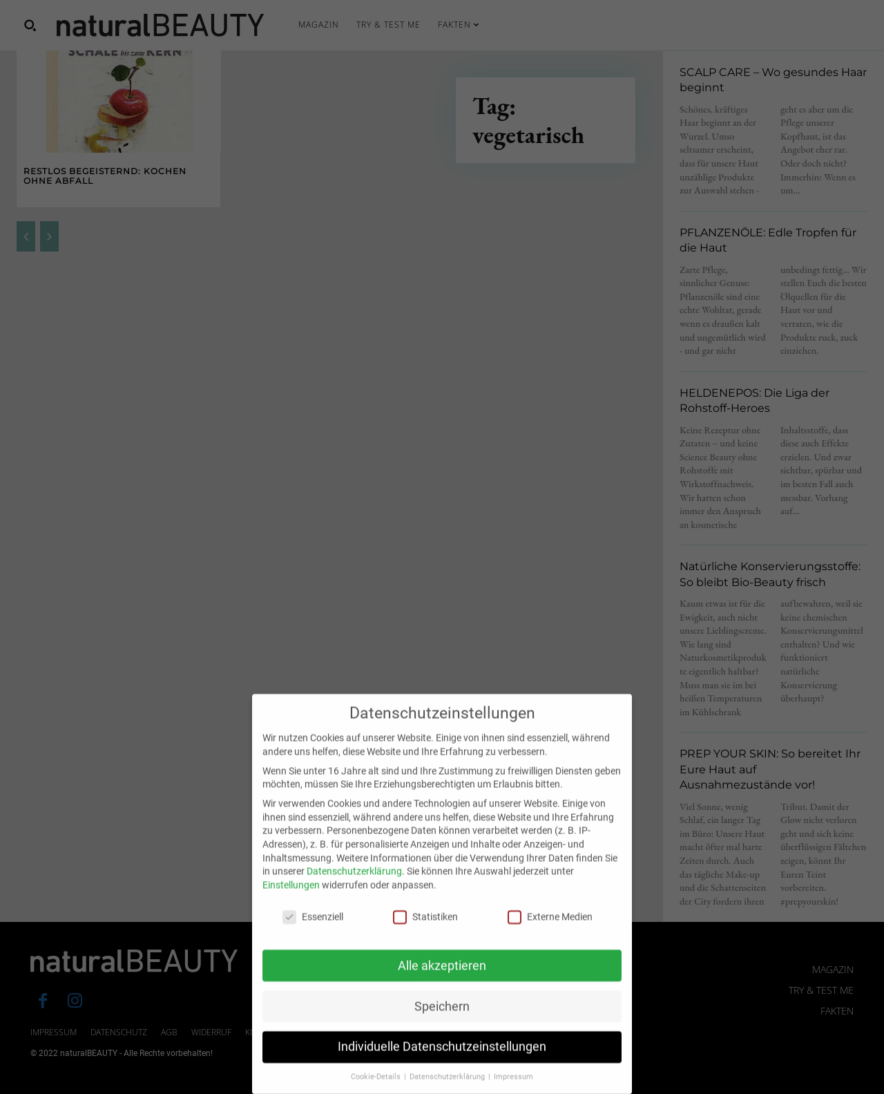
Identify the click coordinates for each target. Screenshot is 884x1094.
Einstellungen (291, 902)
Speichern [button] (442, 1024)
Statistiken (425, 934)
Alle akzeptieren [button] (442, 983)
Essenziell (312, 934)
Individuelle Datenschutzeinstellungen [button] (442, 1065)
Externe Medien (550, 934)
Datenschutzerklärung (354, 889)
